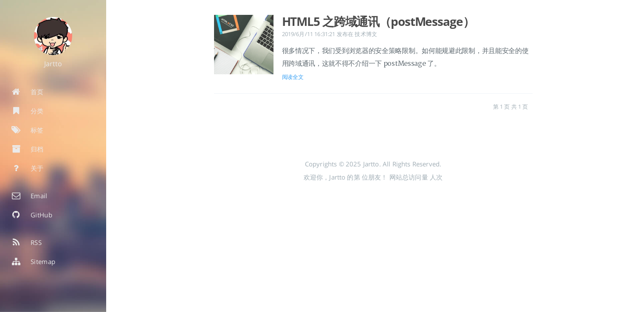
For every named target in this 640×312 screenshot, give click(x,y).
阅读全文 (293, 77)
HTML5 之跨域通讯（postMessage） (378, 21)
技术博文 (366, 34)
